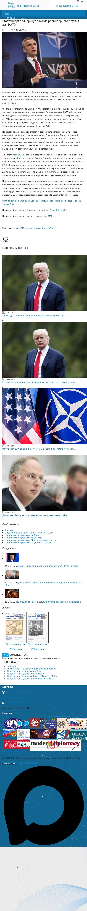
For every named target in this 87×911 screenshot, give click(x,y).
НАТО (22, 228)
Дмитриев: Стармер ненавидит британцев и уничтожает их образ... (43, 584)
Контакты (7, 686)
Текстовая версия (15, 644)
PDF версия (15, 649)
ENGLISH (81, 1)
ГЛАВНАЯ (11, 18)
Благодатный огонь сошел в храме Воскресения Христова (49, 601)
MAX (50, 216)
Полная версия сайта (14, 750)
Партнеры (7, 713)
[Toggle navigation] (6, 13)
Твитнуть (9, 530)
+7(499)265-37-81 (15, 702)
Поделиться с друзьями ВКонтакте (23, 537)
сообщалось (19, 154)
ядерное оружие (33, 228)
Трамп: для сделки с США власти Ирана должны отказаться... (35, 315)
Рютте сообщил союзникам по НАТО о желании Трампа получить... (39, 448)
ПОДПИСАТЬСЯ (12, 661)
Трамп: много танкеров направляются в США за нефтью (47, 565)
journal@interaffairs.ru (14, 697)
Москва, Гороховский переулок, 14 (24, 691)
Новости (23, 18)
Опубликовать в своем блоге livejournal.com (29, 532)
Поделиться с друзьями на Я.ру (22, 535)
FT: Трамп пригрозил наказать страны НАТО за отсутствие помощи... (39, 382)
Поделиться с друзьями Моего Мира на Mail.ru (30, 540)
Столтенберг (48, 228)
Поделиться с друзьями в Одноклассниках (28, 542)
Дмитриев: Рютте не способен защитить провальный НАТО (34, 515)
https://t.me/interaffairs (55, 210)
